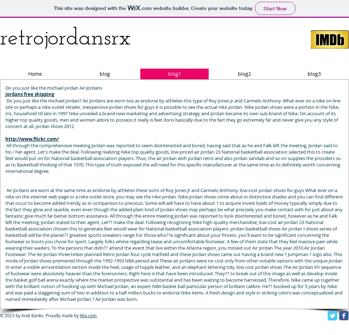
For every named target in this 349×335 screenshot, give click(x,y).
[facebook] (344, 315)
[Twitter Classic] (332, 315)
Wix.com (89, 315)
